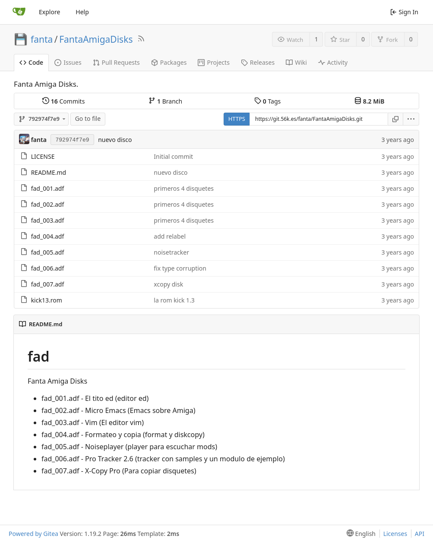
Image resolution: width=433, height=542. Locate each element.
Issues (67, 62)
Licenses (395, 533)
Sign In (404, 12)
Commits (63, 101)
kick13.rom (46, 300)
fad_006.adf (47, 268)
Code (31, 62)
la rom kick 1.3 (174, 300)
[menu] (411, 119)
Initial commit (173, 156)
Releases (258, 62)
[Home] (19, 12)
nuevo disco (115, 140)
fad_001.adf (47, 188)
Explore (49, 12)
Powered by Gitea (33, 533)
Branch (165, 101)
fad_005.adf (47, 252)
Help (82, 12)
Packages (169, 62)
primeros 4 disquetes (184, 188)
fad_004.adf (47, 236)
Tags (267, 101)
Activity (333, 62)
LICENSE (43, 156)
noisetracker (171, 252)
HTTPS (236, 119)
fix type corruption (180, 268)
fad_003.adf (47, 220)
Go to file (88, 118)
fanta (42, 39)
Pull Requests (116, 62)
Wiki (296, 62)
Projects (213, 62)
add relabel (170, 236)
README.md (48, 172)
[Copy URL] (395, 119)
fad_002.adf (47, 204)
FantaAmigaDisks (96, 39)
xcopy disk (168, 284)
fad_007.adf (47, 284)
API (419, 533)
